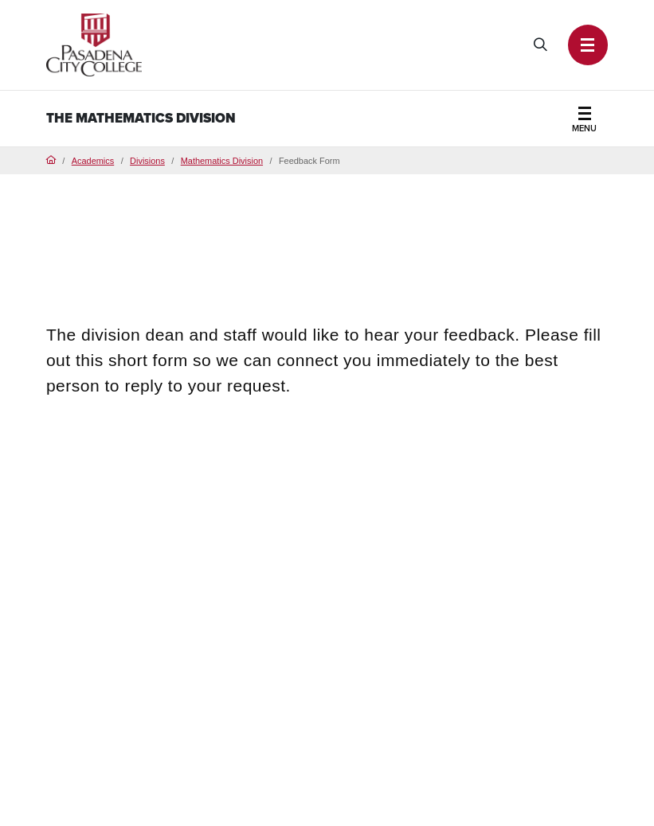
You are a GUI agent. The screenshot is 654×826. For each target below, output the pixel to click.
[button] (588, 45)
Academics (93, 161)
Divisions (147, 161)
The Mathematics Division (141, 118)
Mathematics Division (222, 161)
